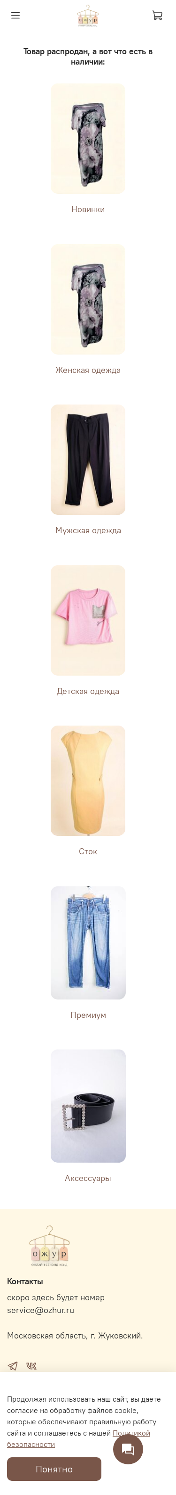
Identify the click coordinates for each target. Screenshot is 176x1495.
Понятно (54, 1469)
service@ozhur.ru (40, 1310)
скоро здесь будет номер (56, 1297)
